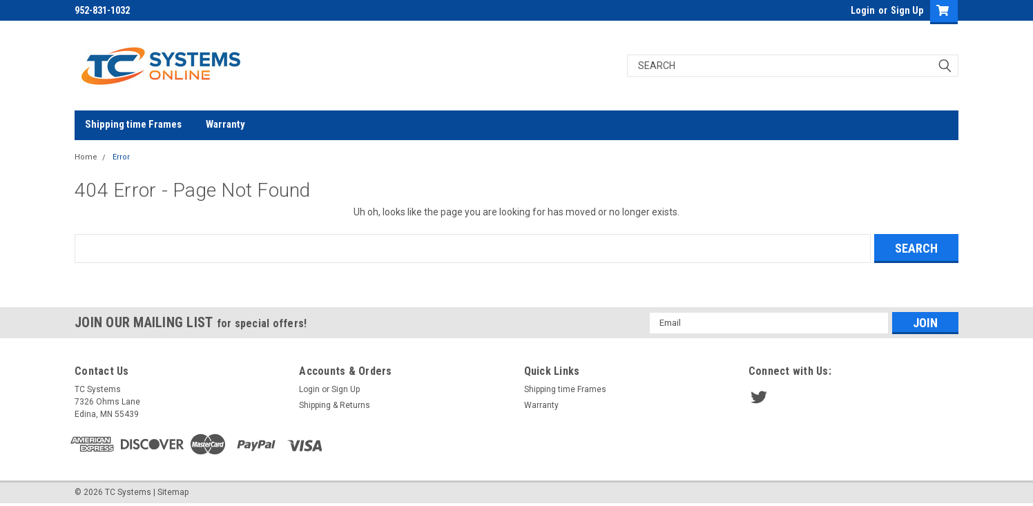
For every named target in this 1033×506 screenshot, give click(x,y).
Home (86, 157)
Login (863, 10)
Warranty (225, 124)
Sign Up (907, 10)
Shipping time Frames (133, 124)
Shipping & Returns (334, 405)
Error (121, 157)
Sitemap (173, 492)
